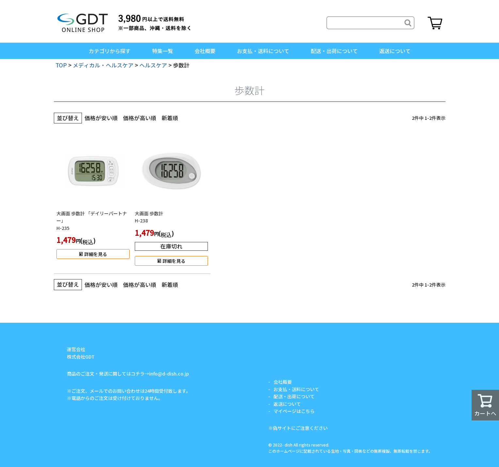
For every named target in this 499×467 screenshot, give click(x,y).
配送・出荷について (334, 51)
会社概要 (205, 51)
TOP (61, 65)
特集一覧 (162, 51)
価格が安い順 (101, 118)
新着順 (170, 118)
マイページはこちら (294, 411)
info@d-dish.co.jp (169, 373)
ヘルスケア (153, 65)
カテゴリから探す (110, 51)
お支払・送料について (263, 51)
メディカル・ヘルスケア (103, 65)
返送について (395, 51)
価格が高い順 (139, 118)
